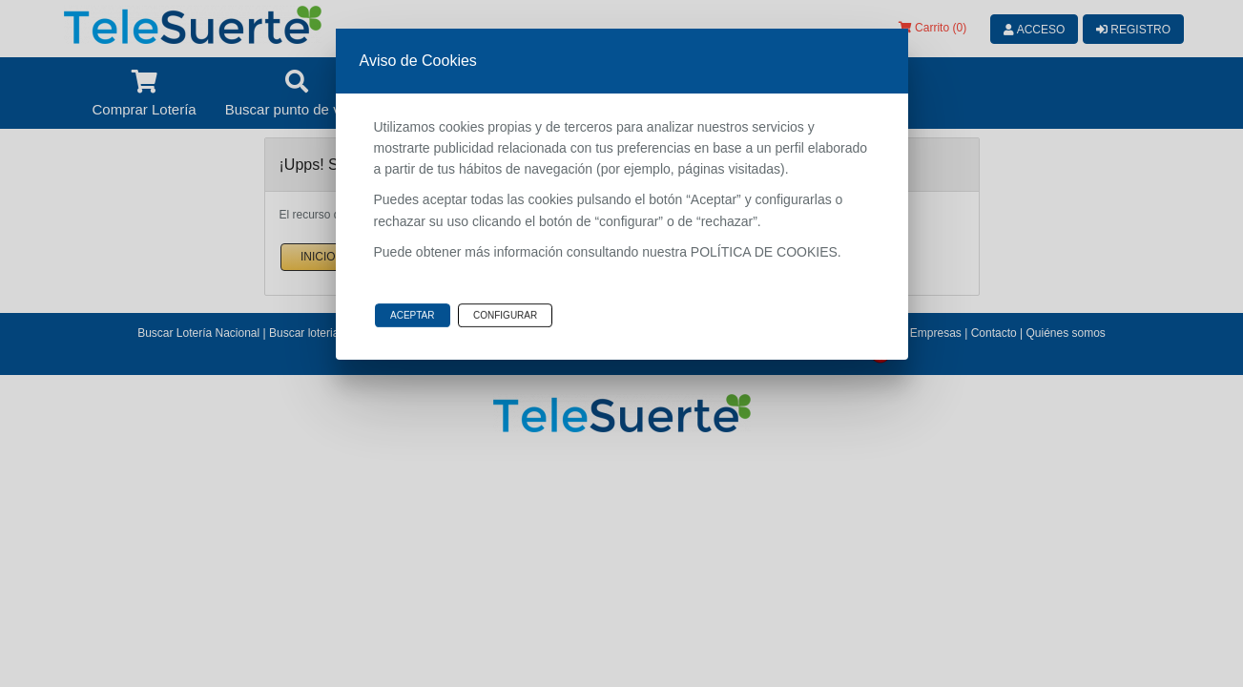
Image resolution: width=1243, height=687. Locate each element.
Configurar (505, 315)
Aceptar (412, 315)
